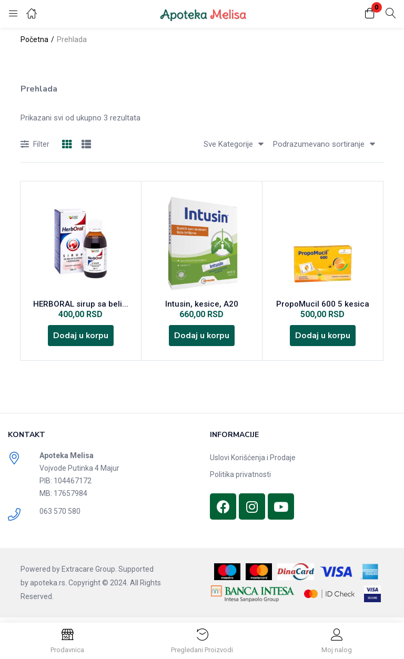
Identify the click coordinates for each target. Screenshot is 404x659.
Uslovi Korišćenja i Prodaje (253, 462)
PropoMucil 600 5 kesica (322, 305)
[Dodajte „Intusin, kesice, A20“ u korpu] (201, 338)
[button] (370, 14)
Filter (35, 145)
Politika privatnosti (240, 479)
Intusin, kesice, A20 (201, 305)
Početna (34, 39)
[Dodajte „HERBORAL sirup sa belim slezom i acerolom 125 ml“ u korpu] (80, 338)
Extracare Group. (89, 574)
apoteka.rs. (48, 587)
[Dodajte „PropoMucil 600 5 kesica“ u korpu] (322, 338)
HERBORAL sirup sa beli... (80, 305)
